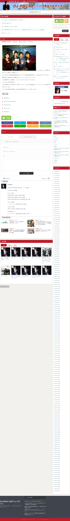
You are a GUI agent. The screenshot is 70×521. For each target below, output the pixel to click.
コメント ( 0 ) (10, 136)
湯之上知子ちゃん (8, 23)
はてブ (45, 122)
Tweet (20, 122)
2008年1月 (56, 452)
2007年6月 (56, 466)
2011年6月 (56, 369)
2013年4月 (56, 324)
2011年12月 (56, 357)
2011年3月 (56, 375)
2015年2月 (56, 280)
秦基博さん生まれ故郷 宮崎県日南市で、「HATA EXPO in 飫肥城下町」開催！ (16, 231)
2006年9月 (56, 484)
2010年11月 (56, 383)
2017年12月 (56, 213)
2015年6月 (56, 272)
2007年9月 (56, 460)
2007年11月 (56, 456)
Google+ (33, 122)
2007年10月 (56, 458)
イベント (15, 228)
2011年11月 (56, 359)
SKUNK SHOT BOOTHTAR (10, 101)
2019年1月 (56, 187)
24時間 (3, 245)
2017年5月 (56, 227)
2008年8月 (56, 438)
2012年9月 (56, 339)
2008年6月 (56, 442)
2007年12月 (56, 454)
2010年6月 (56, 393)
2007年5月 (56, 468)
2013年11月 (56, 310)
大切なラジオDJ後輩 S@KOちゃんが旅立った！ (14, 19)
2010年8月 (56, 389)
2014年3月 (56, 302)
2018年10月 (56, 193)
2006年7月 (56, 488)
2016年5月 (56, 250)
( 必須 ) (5, 147)
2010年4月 (56, 397)
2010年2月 (56, 401)
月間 (15, 245)
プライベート (56, 158)
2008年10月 (56, 434)
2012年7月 (56, 343)
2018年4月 (56, 205)
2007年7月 (56, 464)
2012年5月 (56, 347)
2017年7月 (56, 223)
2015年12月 (56, 260)
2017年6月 (56, 225)
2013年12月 (56, 308)
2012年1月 (56, 355)
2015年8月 (56, 268)
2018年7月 (56, 199)
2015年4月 (56, 276)
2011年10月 (56, 361)
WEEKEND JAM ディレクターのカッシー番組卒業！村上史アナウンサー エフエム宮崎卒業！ (24, 29)
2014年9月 (56, 290)
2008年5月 (56, 444)
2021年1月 (56, 171)
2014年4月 (56, 300)
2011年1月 (56, 379)
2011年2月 (56, 377)
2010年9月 (56, 387)
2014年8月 (56, 292)
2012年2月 (56, 353)
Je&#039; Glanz (7, 104)
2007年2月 (56, 474)
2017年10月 (56, 217)
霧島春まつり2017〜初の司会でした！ (61, 125)
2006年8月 (56, 486)
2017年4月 (56, 229)
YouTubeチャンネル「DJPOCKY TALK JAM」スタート (34, 501)
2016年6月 (56, 248)
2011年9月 (56, 363)
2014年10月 (56, 288)
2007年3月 (56, 472)
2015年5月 (56, 274)
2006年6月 (56, 490)
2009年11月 (56, 407)
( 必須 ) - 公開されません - (9, 151)
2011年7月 (56, 367)
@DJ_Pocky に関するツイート (59, 103)
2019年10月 (56, 175)
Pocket (7, 125)
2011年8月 (56, 365)
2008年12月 (56, 430)
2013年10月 (56, 312)
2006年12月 (56, 478)
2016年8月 (56, 244)
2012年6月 (56, 345)
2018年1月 (56, 211)
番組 (40, 220)
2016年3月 (56, 254)
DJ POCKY (31, 41)
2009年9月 (56, 411)
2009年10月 (56, 409)
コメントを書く (23, 41)
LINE (20, 125)
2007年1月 (56, 476)
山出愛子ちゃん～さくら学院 (59, 117)
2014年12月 (56, 284)
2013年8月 (56, 316)
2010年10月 (56, 385)
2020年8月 (56, 173)
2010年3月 (56, 399)
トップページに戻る (4, 286)
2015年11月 (56, 262)
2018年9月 (56, 195)
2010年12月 (56, 381)
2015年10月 (56, 264)
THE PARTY (6, 111)
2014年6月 (56, 296)
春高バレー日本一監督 (36, 257)
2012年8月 (56, 341)
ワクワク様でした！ (60, 66)
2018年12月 (56, 189)
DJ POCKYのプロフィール (35, 12)
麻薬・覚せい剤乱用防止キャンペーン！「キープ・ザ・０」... (15, 277)
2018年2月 (56, 209)
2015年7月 (56, 270)
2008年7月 (56, 440)
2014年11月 (56, 286)
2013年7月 (56, 318)
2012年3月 (56, 351)
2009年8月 (56, 413)
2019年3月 (56, 185)
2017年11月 (56, 215)
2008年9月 (56, 436)
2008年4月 (56, 446)
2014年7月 (56, 294)
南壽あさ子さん (44, 178)
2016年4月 (56, 252)
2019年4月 (56, 183)
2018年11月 (56, 191)
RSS (33, 125)
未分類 (16, 41)
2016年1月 (56, 258)
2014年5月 (56, 298)
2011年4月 (56, 373)
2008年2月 (56, 450)
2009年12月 (56, 405)
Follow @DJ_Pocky (65, 101)
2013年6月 (56, 320)
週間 (9, 245)
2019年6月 (56, 179)
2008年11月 (56, 432)
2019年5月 (56, 181)
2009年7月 (56, 415)
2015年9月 (56, 266)
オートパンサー (7, 33)
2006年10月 (56, 482)
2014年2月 (56, 304)
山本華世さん (7, 178)
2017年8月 (56, 221)
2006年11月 (56, 480)
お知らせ (15, 220)
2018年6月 (56, 201)
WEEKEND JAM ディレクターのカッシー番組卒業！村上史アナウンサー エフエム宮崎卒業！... (46, 260)
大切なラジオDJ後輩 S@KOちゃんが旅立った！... (5, 259)
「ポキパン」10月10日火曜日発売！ (60, 110)
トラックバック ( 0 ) (27, 136)
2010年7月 (56, 391)
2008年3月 (56, 448)
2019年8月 (56, 177)
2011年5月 (56, 371)
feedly (45, 125)
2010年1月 (56, 403)
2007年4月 (56, 470)
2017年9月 (56, 219)
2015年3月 (56, 278)
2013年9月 (56, 314)
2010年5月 (56, 395)
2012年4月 (56, 349)
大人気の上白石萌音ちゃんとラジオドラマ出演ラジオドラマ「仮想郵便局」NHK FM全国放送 (43, 223)
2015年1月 (56, 282)
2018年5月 (56, 203)
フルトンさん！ (45, 276)
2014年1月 (56, 306)
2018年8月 (56, 197)
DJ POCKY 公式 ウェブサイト (10, 502)
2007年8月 (56, 462)
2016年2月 (56, 256)
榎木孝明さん (7, 98)
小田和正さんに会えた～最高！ (11, 26)
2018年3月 (56, 207)
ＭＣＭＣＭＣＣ (7, 108)
